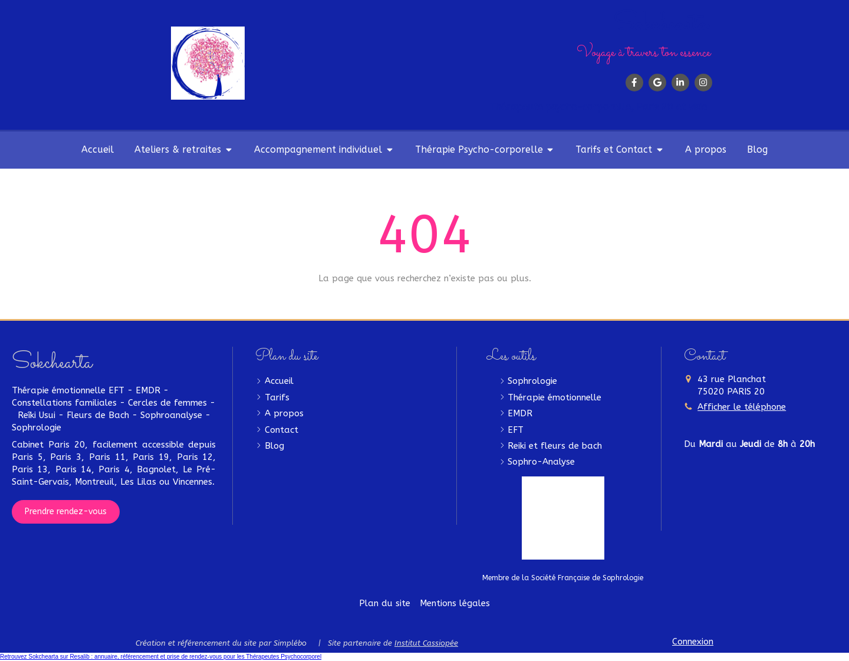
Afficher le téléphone (741, 407)
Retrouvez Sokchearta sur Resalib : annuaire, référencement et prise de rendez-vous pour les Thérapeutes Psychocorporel (160, 656)
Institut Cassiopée (426, 643)
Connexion (692, 641)
